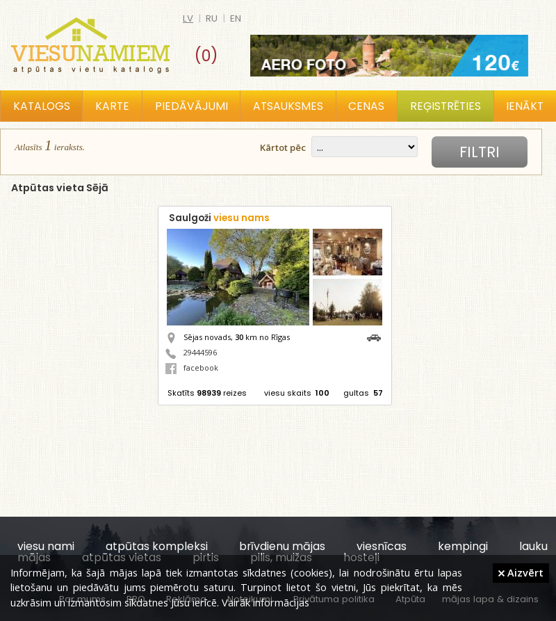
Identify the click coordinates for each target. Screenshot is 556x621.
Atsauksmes (288, 106)
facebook (191, 367)
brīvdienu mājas (282, 546)
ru (212, 18)
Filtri (479, 152)
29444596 (200, 352)
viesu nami (45, 546)
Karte (112, 106)
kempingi (463, 546)
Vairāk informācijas (265, 602)
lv (188, 18)
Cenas (366, 106)
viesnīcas (382, 546)
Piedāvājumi (191, 106)
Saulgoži (219, 218)
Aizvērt (520, 572)
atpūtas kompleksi (157, 546)
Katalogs (41, 106)
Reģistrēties (445, 106)
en (235, 18)
